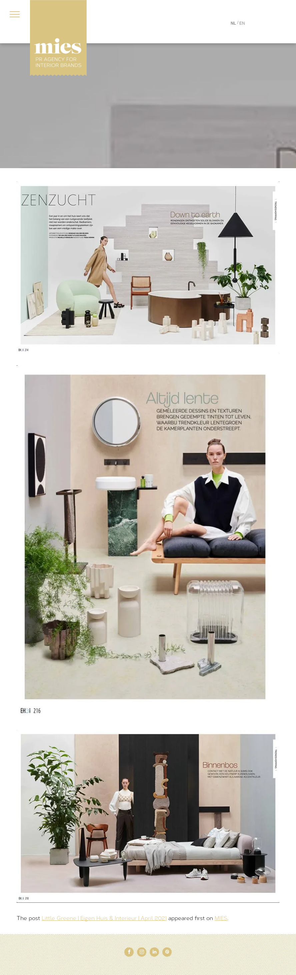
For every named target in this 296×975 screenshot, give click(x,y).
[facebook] (129, 952)
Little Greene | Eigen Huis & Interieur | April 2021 (104, 918)
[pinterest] (167, 952)
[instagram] (141, 952)
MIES (221, 918)
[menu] (14, 14)
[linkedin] (154, 952)
